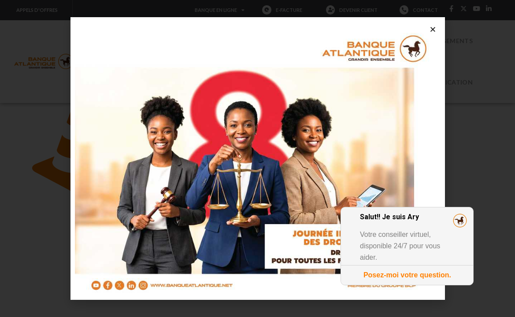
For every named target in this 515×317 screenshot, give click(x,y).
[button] (433, 29)
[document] (257, 158)
